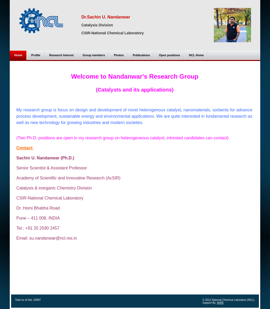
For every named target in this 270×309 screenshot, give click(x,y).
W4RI (220, 302)
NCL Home (196, 55)
